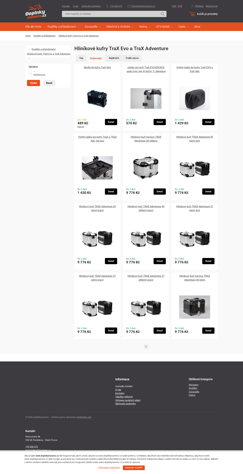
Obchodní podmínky (91, 6)
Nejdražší (114, 58)
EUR (180, 6)
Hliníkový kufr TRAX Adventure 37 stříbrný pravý (146, 278)
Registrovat (212, 6)
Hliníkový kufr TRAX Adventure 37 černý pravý (97, 278)
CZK (174, 6)
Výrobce (33, 67)
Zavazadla (194, 391)
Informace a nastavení (109, 467)
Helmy (192, 395)
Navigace (193, 384)
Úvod (27, 36)
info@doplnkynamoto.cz (143, 6)
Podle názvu (132, 58)
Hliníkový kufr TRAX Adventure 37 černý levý (194, 208)
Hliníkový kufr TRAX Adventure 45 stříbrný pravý (146, 208)
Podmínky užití (84, 417)
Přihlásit (199, 6)
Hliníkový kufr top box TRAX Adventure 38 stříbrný (146, 138)
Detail (111, 122)
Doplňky (193, 388)
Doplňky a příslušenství (44, 36)
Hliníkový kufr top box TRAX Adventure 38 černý (194, 278)
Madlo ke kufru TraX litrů (97, 67)
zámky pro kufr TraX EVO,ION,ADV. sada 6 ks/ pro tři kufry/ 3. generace (146, 69)
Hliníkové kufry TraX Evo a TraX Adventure (79, 36)
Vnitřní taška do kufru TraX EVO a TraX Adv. (194, 69)
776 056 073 (116, 6)
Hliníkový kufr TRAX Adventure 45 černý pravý (97, 208)
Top (81, 58)
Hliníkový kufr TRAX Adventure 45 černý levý (194, 138)
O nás (75, 6)
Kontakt (66, 6)
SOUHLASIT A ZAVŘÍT (133, 468)
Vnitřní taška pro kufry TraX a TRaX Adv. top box (97, 138)
